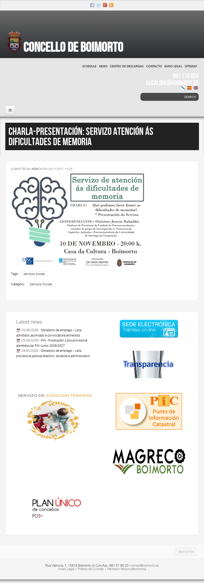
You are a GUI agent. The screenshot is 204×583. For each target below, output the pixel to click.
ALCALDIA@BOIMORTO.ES (172, 82)
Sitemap (191, 66)
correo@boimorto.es (145, 565)
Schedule (89, 66)
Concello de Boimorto (73, 46)
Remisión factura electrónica (126, 569)
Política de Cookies (91, 569)
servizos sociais (34, 274)
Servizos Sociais (41, 284)
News (103, 66)
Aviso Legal (173, 66)
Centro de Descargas (127, 66)
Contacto (154, 66)
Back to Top (186, 551)
